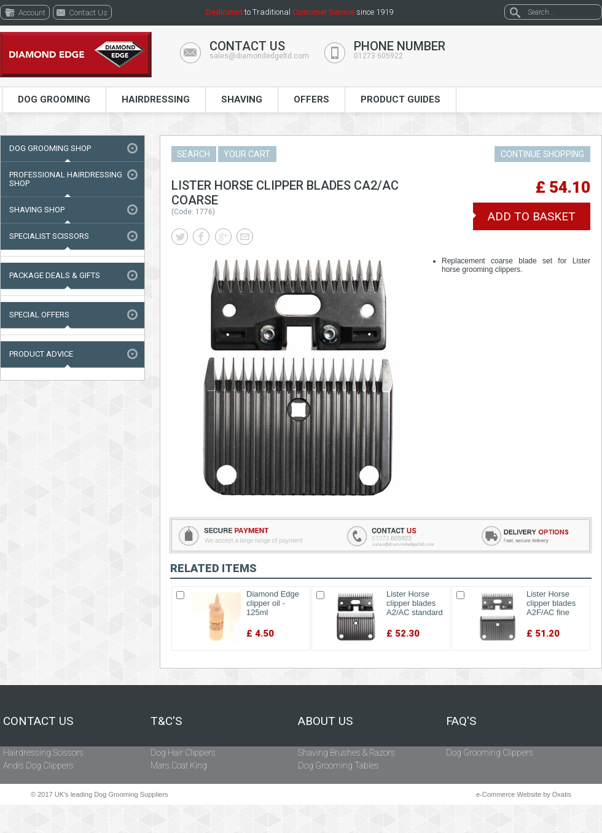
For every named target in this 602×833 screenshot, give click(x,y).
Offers (311, 99)
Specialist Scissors (49, 236)
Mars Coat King (178, 765)
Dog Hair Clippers (183, 752)
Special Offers (39, 314)
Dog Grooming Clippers (489, 752)
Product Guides (400, 99)
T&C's (166, 721)
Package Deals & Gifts (54, 275)
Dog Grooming (54, 99)
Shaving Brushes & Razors (346, 752)
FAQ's (461, 721)
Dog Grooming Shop (50, 148)
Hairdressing (156, 99)
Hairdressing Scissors (43, 752)
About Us (325, 721)
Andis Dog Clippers (38, 765)
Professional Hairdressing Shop (65, 179)
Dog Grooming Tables (338, 765)
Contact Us (38, 721)
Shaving (241, 99)
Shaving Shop (36, 209)
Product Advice (41, 353)
